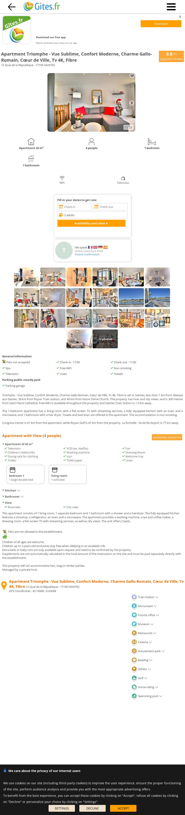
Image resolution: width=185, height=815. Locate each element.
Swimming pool (146, 696)
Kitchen (11, 490)
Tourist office (145, 615)
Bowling (141, 660)
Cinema (141, 642)
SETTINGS (62, 808)
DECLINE (92, 808)
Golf (139, 678)
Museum (142, 624)
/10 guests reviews (171, 56)
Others (141, 669)
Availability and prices (167, 437)
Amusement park (148, 651)
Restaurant (144, 633)
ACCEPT (123, 808)
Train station (145, 597)
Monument (144, 606)
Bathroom (13, 496)
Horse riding (144, 687)
